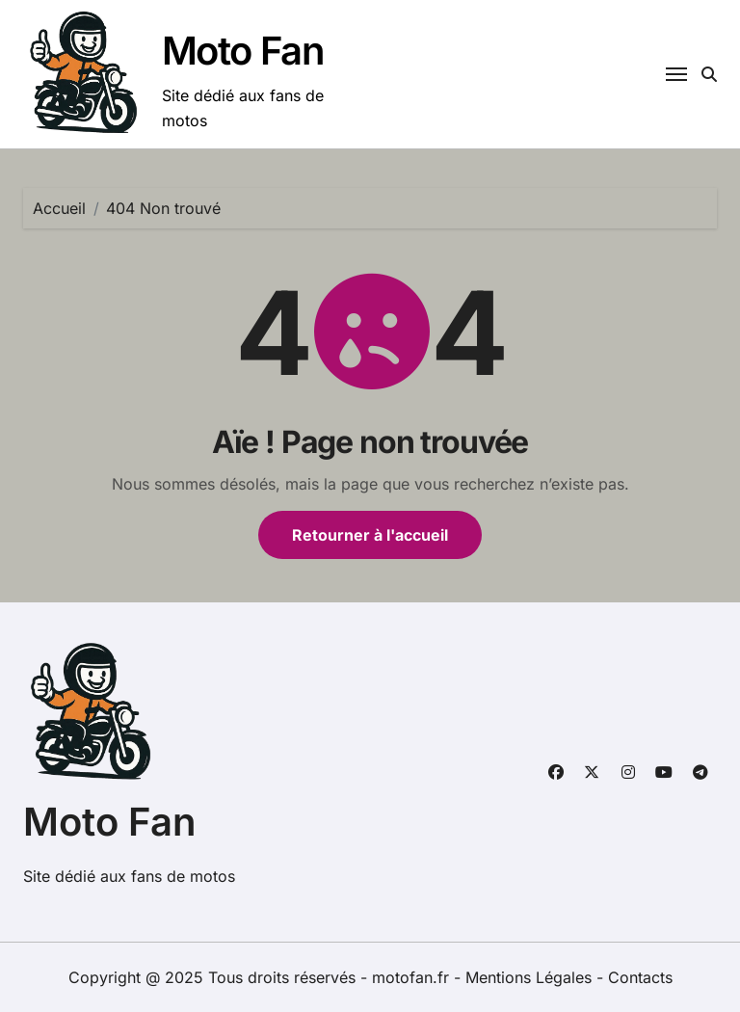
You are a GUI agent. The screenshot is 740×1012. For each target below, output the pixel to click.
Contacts (640, 977)
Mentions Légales (530, 977)
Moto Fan (242, 50)
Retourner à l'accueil (370, 535)
